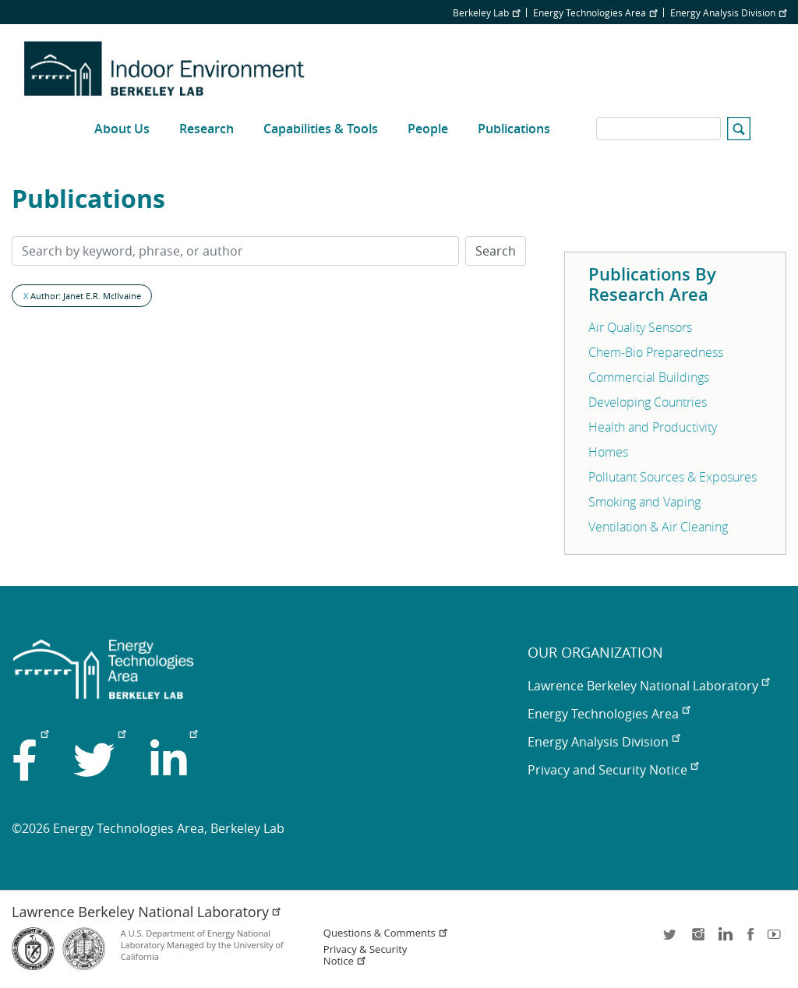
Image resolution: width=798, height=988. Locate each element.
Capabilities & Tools (320, 128)
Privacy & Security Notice (365, 955)
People (428, 128)
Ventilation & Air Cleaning (658, 526)
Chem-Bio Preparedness (655, 352)
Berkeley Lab (486, 12)
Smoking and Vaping (644, 501)
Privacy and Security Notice (613, 769)
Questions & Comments (385, 933)
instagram (697, 939)
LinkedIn (724, 939)
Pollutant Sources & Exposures (672, 476)
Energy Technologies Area (595, 12)
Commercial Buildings (648, 377)
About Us (122, 128)
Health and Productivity (652, 427)
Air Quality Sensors (640, 327)
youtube (777, 939)
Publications (514, 128)
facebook (750, 939)
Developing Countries (647, 402)
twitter (671, 939)
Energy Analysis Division (728, 12)
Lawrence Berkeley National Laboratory (648, 685)
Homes (608, 451)
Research (206, 128)
